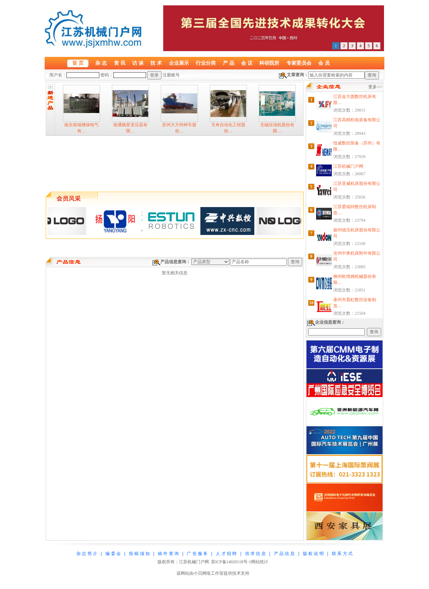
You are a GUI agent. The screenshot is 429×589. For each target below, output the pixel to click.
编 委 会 (113, 553)
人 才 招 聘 (226, 553)
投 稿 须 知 (139, 553)
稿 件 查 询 (168, 553)
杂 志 (101, 63)
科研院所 (269, 63)
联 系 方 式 (342, 553)
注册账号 (171, 75)
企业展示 (179, 63)
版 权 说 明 (313, 553)
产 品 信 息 (284, 553)
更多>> (375, 86)
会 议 (247, 63)
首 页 (78, 63)
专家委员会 (298, 63)
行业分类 (206, 63)
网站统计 (259, 561)
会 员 (324, 63)
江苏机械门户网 (348, 166)
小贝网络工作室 (209, 573)
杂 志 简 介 (86, 553)
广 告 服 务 (197, 553)
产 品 (228, 63)
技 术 (156, 63)
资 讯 (119, 63)
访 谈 (138, 63)
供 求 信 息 (255, 553)
